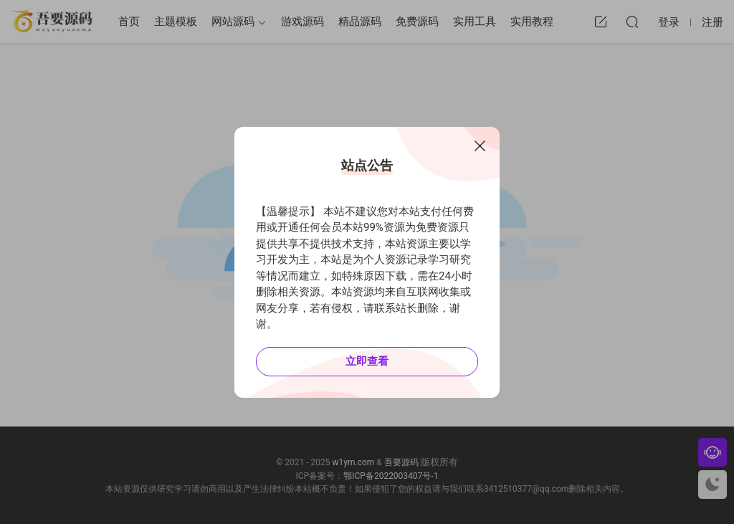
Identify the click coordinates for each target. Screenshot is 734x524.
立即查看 (367, 361)
